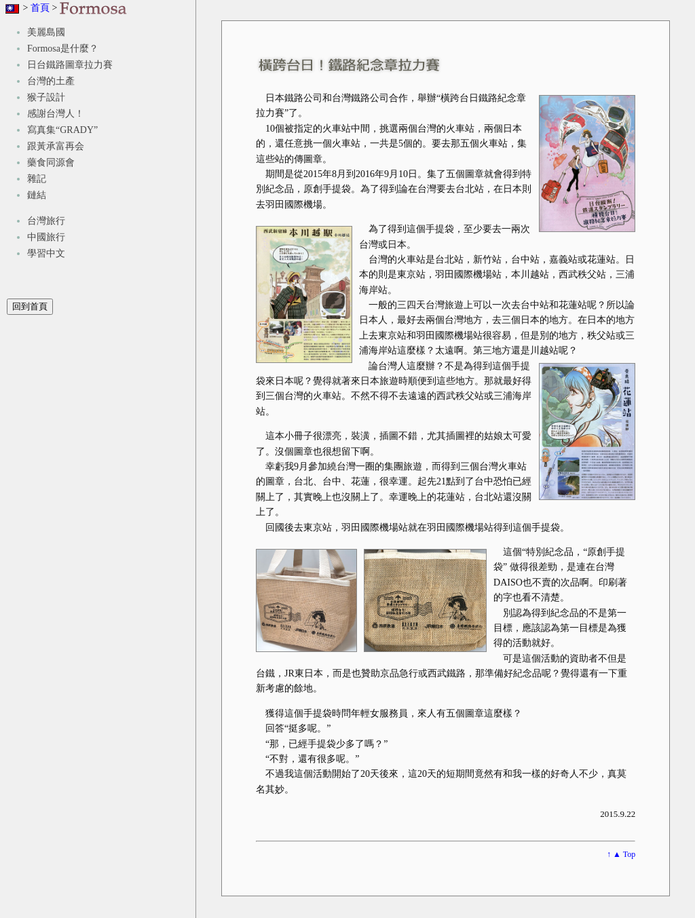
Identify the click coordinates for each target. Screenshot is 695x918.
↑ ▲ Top (621, 854)
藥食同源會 (51, 162)
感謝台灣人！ (55, 114)
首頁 (40, 8)
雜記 (36, 179)
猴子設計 (46, 97)
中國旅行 (46, 237)
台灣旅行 (46, 221)
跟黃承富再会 (55, 146)
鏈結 (36, 195)
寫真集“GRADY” (62, 130)
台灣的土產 (51, 81)
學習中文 (46, 253)
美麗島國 (46, 32)
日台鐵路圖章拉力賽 (70, 65)
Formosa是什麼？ (62, 48)
